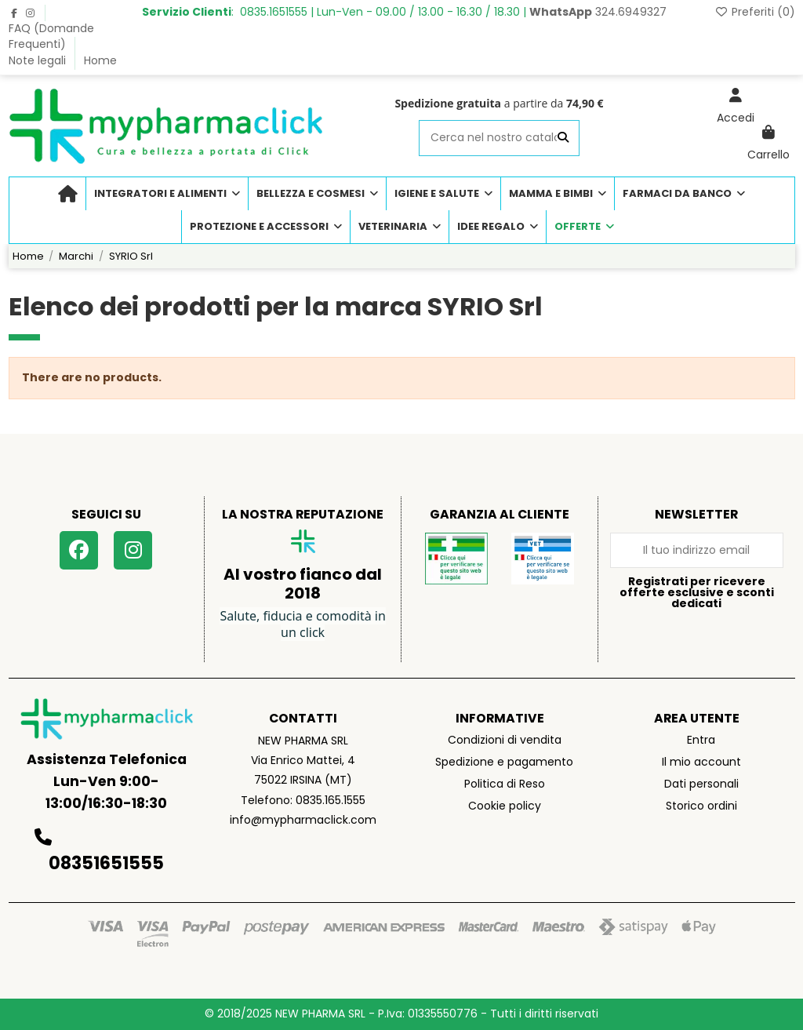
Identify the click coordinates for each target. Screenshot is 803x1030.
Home (100, 60)
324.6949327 (598, 12)
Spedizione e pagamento (504, 762)
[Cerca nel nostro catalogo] (563, 137)
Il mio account (701, 762)
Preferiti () (754, 12)
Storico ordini (701, 805)
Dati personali (701, 784)
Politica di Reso (504, 784)
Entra (701, 740)
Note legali (39, 60)
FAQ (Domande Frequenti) (51, 36)
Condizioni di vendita (504, 740)
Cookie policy (504, 805)
